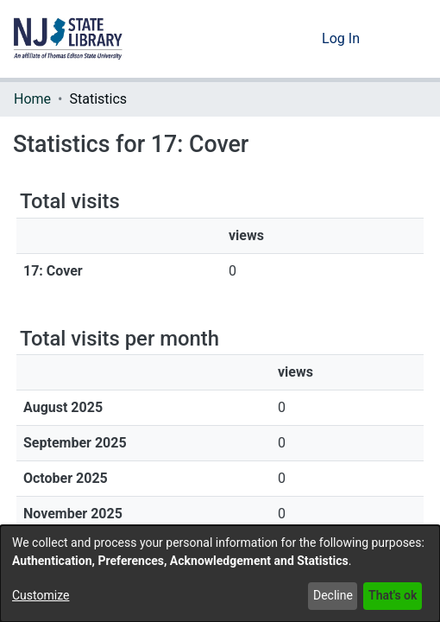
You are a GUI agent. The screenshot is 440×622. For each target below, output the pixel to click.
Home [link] (32, 99)
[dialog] (220, 573)
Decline (333, 595)
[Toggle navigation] (403, 38)
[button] (68, 38)
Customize (40, 595)
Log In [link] (341, 38)
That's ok (392, 595)
